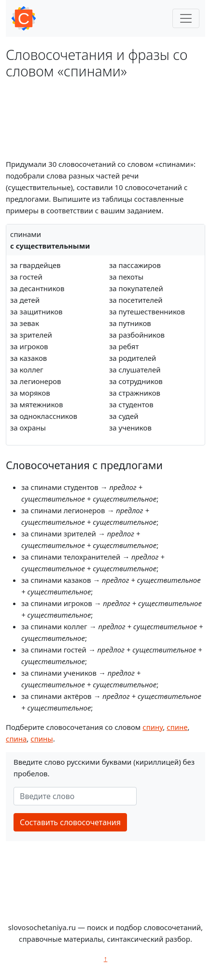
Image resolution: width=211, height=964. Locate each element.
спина (16, 738)
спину (152, 727)
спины (41, 738)
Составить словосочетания (70, 822)
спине (177, 727)
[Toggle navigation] (185, 18)
